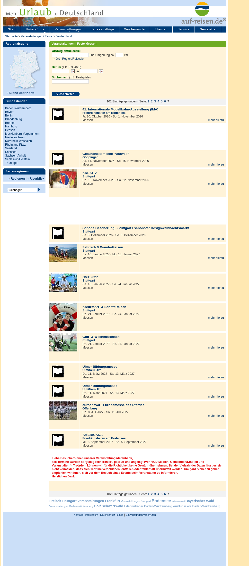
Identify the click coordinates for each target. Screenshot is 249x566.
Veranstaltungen (68, 29)
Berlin (9, 115)
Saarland (11, 148)
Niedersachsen (15, 137)
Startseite (11, 36)
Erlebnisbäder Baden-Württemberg (148, 506)
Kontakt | (79, 514)
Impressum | (92, 514)
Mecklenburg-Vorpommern (22, 133)
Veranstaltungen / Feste (37, 36)
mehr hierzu (216, 120)
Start (12, 29)
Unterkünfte (35, 29)
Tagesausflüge (102, 29)
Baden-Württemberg (18, 108)
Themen (161, 29)
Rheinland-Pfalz (15, 144)
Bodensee (161, 501)
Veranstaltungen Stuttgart (136, 501)
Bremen (10, 123)
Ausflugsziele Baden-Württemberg (196, 506)
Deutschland (63, 36)
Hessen (10, 130)
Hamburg (11, 126)
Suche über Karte (20, 93)
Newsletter (208, 29)
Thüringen (11, 163)
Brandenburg (13, 119)
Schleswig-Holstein (17, 159)
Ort (57, 58)
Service (184, 29)
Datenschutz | (107, 514)
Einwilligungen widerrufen (141, 514)
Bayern (9, 112)
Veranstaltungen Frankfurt (98, 501)
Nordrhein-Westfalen (18, 141)
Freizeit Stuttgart (63, 501)
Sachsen (11, 152)
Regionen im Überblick (26, 178)
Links (119, 514)
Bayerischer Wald (200, 501)
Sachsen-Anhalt (15, 155)
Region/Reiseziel (73, 58)
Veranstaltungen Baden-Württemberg (71, 506)
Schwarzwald (178, 501)
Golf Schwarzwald (108, 506)
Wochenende (134, 29)
